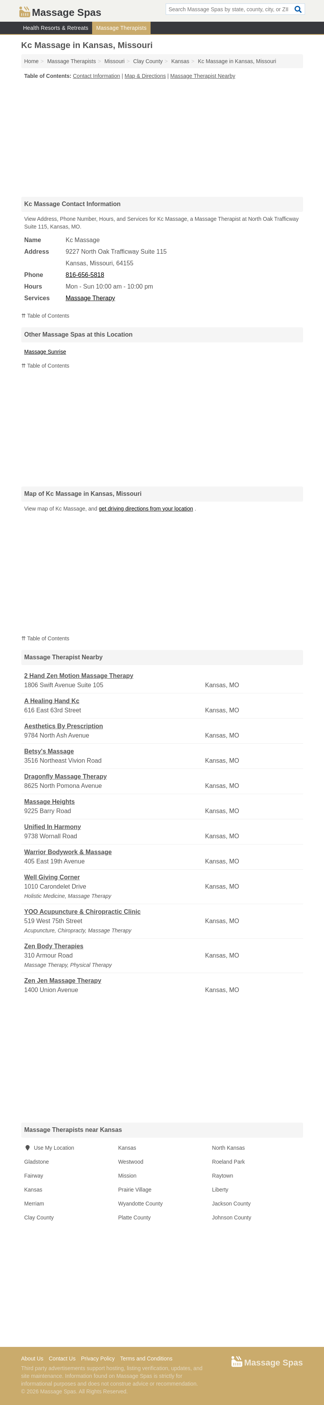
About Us (32, 1358)
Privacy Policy (98, 1358)
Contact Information (96, 76)
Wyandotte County (140, 1203)
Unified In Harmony (52, 827)
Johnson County (231, 1217)
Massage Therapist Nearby (202, 76)
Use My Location (49, 1148)
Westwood (130, 1162)
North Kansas (228, 1148)
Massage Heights (49, 801)
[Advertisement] (162, 138)
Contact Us (62, 1358)
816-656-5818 (85, 275)
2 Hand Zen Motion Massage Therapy (79, 675)
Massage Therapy (90, 298)
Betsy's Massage (49, 751)
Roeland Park (228, 1162)
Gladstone (36, 1162)
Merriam (34, 1203)
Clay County (39, 1217)
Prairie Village (134, 1190)
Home (31, 61)
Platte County (134, 1217)
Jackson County (231, 1203)
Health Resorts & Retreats (56, 28)
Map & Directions (145, 76)
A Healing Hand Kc (52, 701)
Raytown (222, 1176)
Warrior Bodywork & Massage (68, 852)
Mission (127, 1176)
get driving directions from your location (146, 509)
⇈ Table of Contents (45, 316)
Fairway (33, 1176)
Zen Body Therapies (54, 946)
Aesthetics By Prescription (63, 726)
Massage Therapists (121, 28)
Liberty (220, 1190)
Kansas (127, 1148)
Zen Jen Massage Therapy (62, 980)
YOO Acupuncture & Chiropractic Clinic (82, 911)
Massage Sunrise (45, 352)
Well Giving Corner (52, 877)
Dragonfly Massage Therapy (65, 776)
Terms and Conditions (146, 1358)
